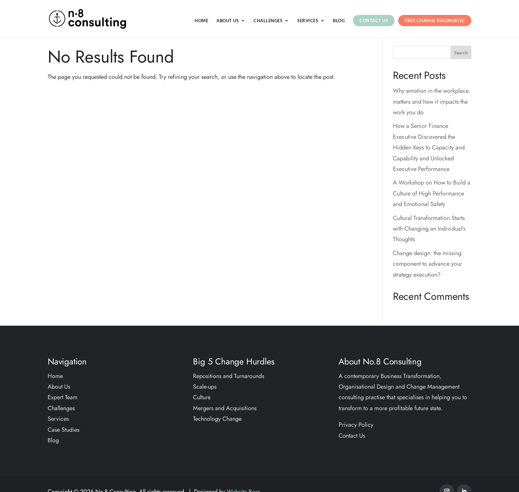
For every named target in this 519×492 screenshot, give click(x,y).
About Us (227, 20)
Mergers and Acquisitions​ (225, 408)
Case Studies (63, 429)
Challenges (268, 20)
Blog (339, 20)
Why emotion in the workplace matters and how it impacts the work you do (431, 101)
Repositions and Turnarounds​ (228, 376)
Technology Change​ (217, 418)
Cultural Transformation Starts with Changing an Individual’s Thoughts (429, 229)
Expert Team (62, 397)
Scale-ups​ (204, 386)
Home (201, 20)
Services (307, 20)
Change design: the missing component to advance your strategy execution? (427, 264)
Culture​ (202, 397)
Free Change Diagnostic (435, 20)
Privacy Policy (356, 424)
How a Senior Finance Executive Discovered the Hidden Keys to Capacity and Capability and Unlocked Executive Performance (429, 147)
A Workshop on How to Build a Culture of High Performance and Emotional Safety (431, 193)
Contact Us (373, 20)
